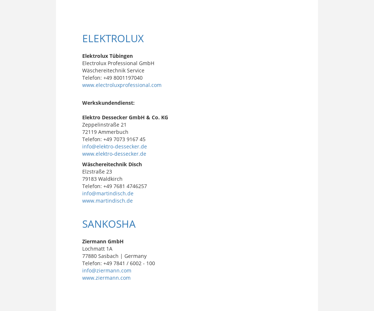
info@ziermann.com (106, 270)
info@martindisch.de (108, 193)
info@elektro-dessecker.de (114, 146)
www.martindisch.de (107, 200)
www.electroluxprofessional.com (122, 84)
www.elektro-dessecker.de (114, 153)
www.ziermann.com (106, 277)
